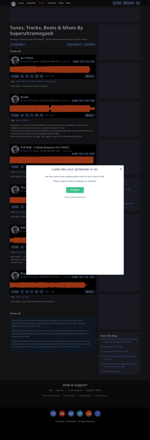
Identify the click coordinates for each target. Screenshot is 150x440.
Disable (75, 190)
